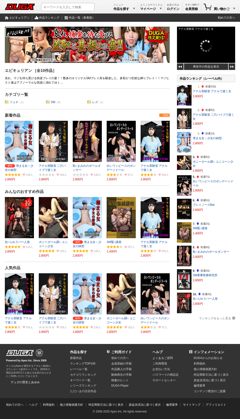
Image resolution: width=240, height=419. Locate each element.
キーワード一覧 (80, 380)
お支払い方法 (161, 369)
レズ (95, 102)
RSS (165, 115)
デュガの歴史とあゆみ (25, 382)
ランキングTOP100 (82, 363)
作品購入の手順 (121, 369)
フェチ (14, 102)
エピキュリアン (19, 17)
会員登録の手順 (121, 363)
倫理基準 (199, 385)
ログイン (173, 9)
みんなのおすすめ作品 (24, 192)
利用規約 (199, 363)
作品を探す (78, 352)
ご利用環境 (159, 363)
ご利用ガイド (121, 352)
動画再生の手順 (121, 374)
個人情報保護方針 (205, 369)
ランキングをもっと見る (215, 318)
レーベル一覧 (79, 369)
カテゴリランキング (83, 374)
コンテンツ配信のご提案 (210, 391)
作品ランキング (49, 17)
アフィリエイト (216, 404)
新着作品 (12, 115)
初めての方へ (226, 17)
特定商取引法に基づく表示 (105, 404)
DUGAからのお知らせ (208, 358)
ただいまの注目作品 (83, 391)
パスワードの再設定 (165, 374)
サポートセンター (164, 380)
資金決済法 (210, 380)
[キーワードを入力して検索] (68, 7)
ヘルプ (157, 352)
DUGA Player (119, 385)
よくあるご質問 (162, 358)
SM (53, 102)
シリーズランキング (83, 385)
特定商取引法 (211, 374)
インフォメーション (209, 352)
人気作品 (12, 268)
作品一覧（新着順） (82, 17)
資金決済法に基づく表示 (145, 404)
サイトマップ (191, 404)
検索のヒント (120, 380)
